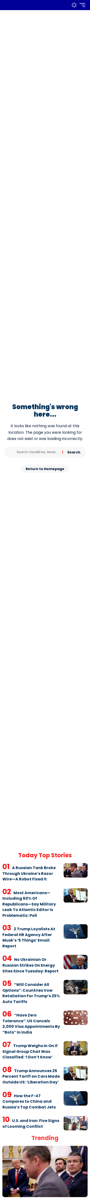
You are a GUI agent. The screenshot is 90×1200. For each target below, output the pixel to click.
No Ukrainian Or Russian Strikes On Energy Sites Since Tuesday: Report (30, 965)
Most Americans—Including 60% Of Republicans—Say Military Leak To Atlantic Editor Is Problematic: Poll (29, 904)
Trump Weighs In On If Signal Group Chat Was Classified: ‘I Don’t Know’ (30, 1051)
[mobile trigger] (81, 5)
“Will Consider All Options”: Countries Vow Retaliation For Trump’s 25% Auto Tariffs (31, 993)
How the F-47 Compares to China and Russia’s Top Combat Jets (29, 1101)
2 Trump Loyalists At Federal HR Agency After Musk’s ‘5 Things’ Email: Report (28, 937)
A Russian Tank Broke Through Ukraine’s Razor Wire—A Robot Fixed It (29, 873)
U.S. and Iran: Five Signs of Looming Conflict (30, 1123)
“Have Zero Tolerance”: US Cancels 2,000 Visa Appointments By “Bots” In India (31, 1023)
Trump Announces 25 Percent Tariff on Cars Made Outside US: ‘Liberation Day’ (31, 1076)
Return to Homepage (45, 468)
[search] (63, 5)
